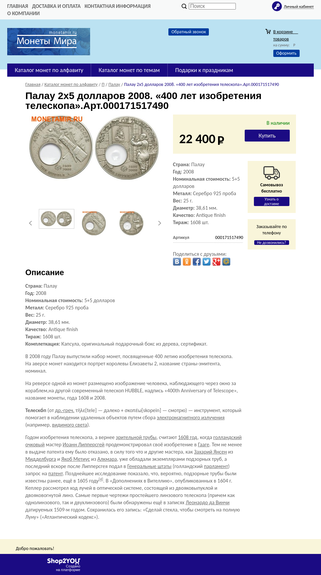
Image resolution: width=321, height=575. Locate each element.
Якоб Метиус (75, 459)
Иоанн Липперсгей (83, 444)
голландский (227, 437)
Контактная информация (118, 6)
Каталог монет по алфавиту (49, 70)
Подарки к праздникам (204, 70)
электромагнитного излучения (191, 417)
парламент (216, 466)
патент (55, 473)
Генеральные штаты (149, 466)
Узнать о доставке (271, 201)
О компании (23, 13)
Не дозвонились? (271, 242)
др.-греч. (64, 410)
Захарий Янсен (210, 452)
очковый (35, 444)
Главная (17, 6)
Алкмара (107, 459)
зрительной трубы (136, 437)
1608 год (187, 437)
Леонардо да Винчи (207, 502)
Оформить (286, 53)
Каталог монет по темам (129, 70)
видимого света (69, 425)
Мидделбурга (40, 459)
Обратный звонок (188, 32)
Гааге (203, 444)
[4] (101, 479)
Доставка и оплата (56, 6)
